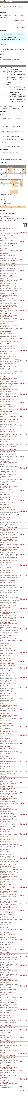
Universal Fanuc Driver (20, 23)
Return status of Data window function (10, 108)
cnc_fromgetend (19, 101)
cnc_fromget (10, 74)
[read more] (9, 234)
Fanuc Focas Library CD (20, 27)
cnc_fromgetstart (18, 67)
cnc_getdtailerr (14, 79)
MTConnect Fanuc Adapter (19, 20)
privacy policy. (10, 220)
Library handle (20, 49)
